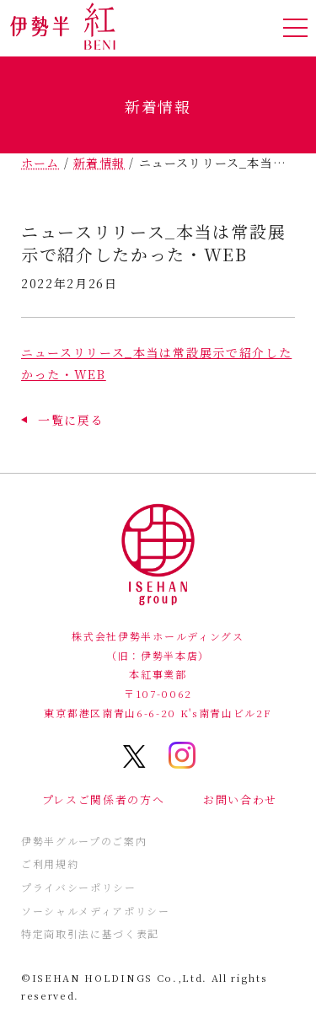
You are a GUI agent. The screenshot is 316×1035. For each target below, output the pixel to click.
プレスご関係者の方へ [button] (103, 799)
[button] (62, 419)
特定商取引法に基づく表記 (90, 933)
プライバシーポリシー (79, 887)
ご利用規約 (49, 863)
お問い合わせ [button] (240, 799)
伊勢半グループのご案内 (84, 841)
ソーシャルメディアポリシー (95, 911)
